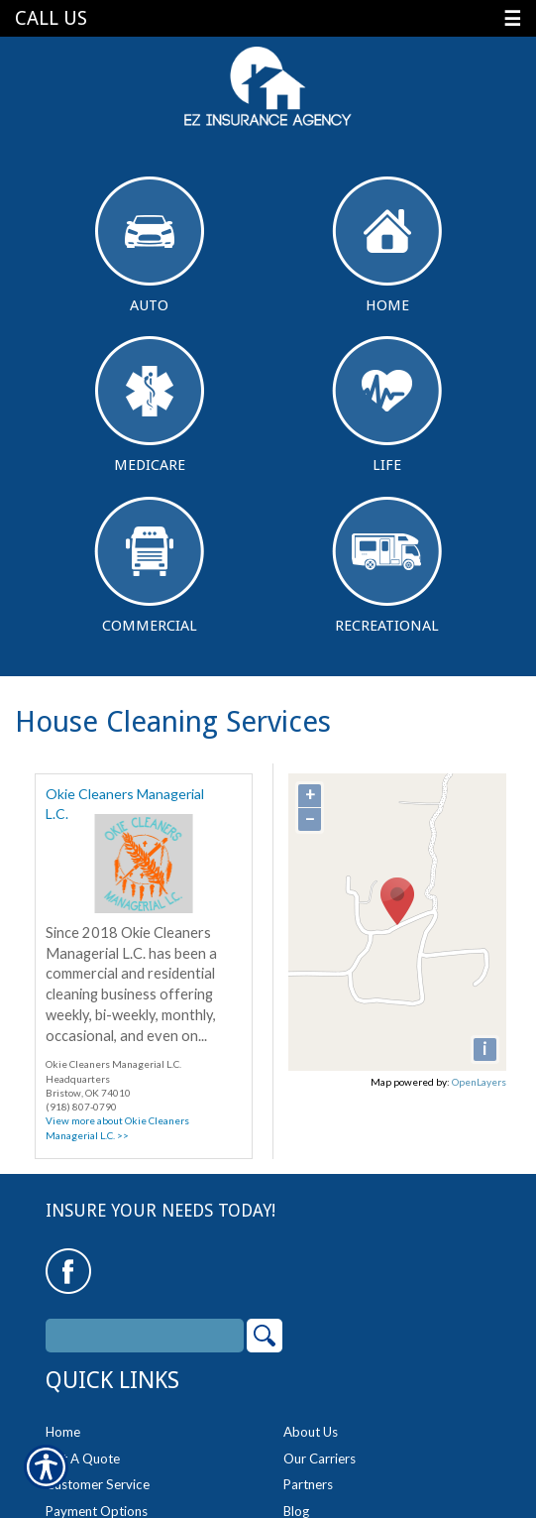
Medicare (149, 405)
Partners (308, 1484)
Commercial (149, 566)
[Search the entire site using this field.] (145, 1335)
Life (387, 405)
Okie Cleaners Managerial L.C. (125, 799)
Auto (149, 245)
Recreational (387, 566)
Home (387, 245)
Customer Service (98, 1484)
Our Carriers (319, 1458)
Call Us (51, 18)
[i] (485, 1049)
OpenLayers (479, 1082)
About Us (310, 1432)
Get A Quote (83, 1458)
